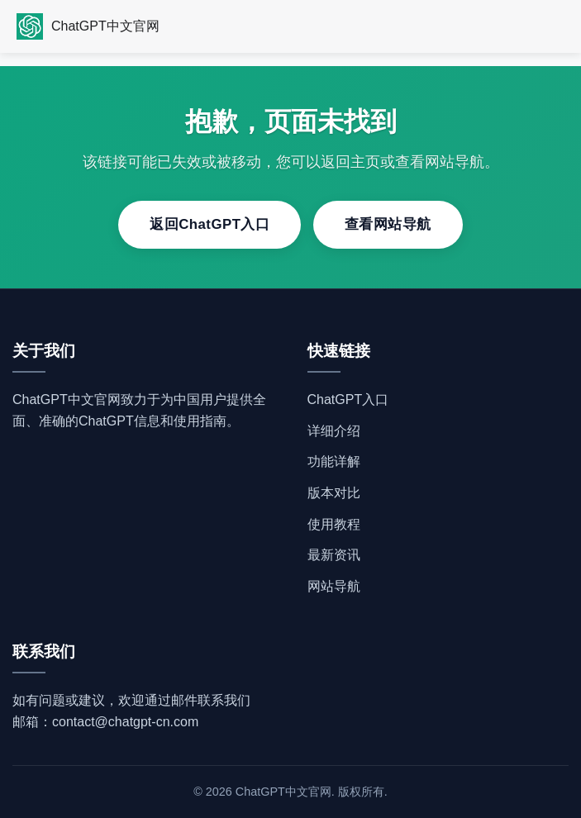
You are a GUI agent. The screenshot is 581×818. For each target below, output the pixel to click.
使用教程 (333, 524)
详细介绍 (333, 431)
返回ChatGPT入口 (209, 224)
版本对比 (333, 493)
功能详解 (333, 461)
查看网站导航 (388, 224)
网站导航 (333, 586)
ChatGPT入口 (348, 399)
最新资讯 (333, 555)
